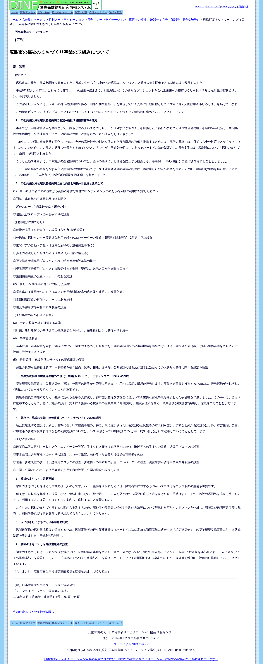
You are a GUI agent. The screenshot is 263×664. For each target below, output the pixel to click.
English (199, 6)
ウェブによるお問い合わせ (131, 644)
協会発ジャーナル (62, 12)
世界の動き (43, 12)
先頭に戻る (21, 611)
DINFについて (229, 6)
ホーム (14, 12)
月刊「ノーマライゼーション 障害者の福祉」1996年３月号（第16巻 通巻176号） (143, 19)
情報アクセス (28, 12)
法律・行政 (115, 12)
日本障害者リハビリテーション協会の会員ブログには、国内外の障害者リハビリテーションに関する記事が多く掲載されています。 (131, 659)
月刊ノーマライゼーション (66, 19)
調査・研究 (81, 12)
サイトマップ (212, 6)
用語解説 (243, 6)
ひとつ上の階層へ (42, 611)
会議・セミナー (98, 12)
